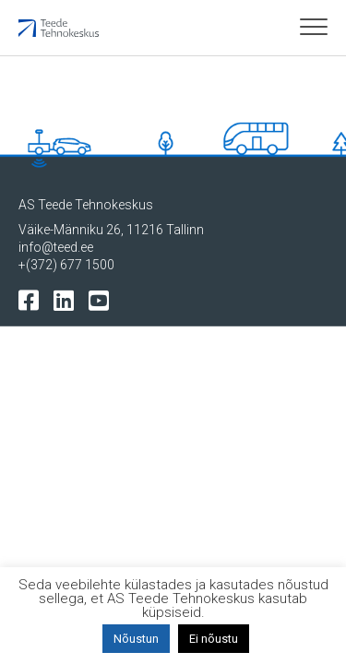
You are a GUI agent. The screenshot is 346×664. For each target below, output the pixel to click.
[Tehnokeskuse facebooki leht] (32, 299)
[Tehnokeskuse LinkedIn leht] (68, 299)
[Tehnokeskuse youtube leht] (103, 299)
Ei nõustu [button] (213, 639)
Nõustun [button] (136, 639)
